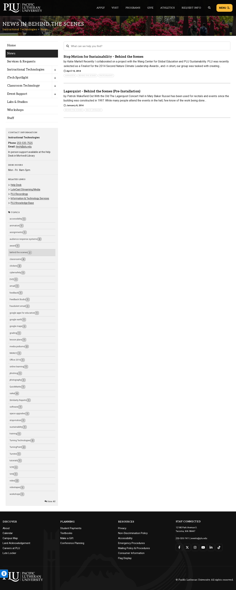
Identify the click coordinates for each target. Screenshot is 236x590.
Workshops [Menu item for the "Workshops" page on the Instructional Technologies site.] (15, 110)
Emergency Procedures (131, 543)
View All (49, 501)
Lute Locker (9, 553)
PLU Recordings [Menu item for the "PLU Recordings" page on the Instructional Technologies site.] (19, 194)
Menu (224, 7)
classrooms (18, 259)
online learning (19, 367)
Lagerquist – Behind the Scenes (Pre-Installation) (102, 91)
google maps (18, 326)
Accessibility (125, 538)
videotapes (17, 487)
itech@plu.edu (24, 146)
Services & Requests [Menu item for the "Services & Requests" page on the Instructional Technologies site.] (21, 61)
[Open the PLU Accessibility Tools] (4, 574)
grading (15, 333)
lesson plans (18, 340)
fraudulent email (20, 306)
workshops (17, 494)
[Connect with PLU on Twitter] (187, 547)
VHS (14, 474)
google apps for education (24, 313)
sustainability (18, 427)
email (14, 286)
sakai (14, 393)
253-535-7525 (25, 143)
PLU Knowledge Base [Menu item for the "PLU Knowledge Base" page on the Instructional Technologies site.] (22, 203)
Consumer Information (131, 553)
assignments (18, 232)
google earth (18, 320)
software (16, 407)
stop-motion (17, 420)
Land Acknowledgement (16, 543)
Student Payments (70, 528)
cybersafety (17, 273)
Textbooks (66, 533)
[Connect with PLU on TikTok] (219, 547)
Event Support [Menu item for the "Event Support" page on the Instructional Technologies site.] (17, 94)
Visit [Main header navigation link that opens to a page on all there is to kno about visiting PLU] (115, 7)
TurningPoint (18, 447)
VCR (14, 467)
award (15, 246)
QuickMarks (17, 387)
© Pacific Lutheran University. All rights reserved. (204, 579)
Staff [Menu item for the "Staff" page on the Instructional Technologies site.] (10, 118)
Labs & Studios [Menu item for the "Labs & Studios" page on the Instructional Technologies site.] (17, 102)
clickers (15, 266)
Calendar (8, 533)
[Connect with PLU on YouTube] (203, 547)
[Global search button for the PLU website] (209, 7)
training (15, 434)
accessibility (18, 219)
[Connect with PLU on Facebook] (179, 547)
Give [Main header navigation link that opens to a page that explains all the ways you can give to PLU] (150, 7)
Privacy (122, 528)
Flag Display (125, 558)
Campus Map (10, 538)
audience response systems (26, 239)
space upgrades (19, 414)
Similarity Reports (20, 400)
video (14, 481)
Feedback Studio (20, 299)
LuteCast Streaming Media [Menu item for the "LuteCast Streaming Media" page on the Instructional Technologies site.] (25, 189)
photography (18, 380)
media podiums (19, 346)
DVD (14, 279)
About (6, 528)
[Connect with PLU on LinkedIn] (211, 547)
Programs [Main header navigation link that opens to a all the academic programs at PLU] (133, 7)
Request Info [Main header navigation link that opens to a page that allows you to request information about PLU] (191, 7)
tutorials (16, 460)
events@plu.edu (199, 538)
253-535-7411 (182, 538)
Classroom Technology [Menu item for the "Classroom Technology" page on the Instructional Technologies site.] (23, 85)
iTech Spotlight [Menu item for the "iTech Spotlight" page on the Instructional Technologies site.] (17, 77)
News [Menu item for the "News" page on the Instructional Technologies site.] (11, 53)
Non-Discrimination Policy (133, 533)
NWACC (15, 353)
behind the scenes (21, 253)
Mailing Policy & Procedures (134, 548)
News (44, 29)
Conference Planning (72, 543)
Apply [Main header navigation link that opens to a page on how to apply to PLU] (101, 7)
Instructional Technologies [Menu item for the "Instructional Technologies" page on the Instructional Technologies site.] (25, 69)
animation (17, 226)
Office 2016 (17, 360)
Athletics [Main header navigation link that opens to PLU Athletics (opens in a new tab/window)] (167, 7)
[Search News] (147, 46)
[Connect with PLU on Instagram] (195, 547)
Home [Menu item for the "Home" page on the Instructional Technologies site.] (11, 45)
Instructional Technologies (20, 29)
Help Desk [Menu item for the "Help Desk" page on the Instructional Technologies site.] (16, 184)
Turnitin (15, 454)
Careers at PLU (11, 548)
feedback (16, 293)
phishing (16, 373)
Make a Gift (66, 538)
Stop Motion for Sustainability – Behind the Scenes (103, 57)
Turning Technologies (22, 440)
